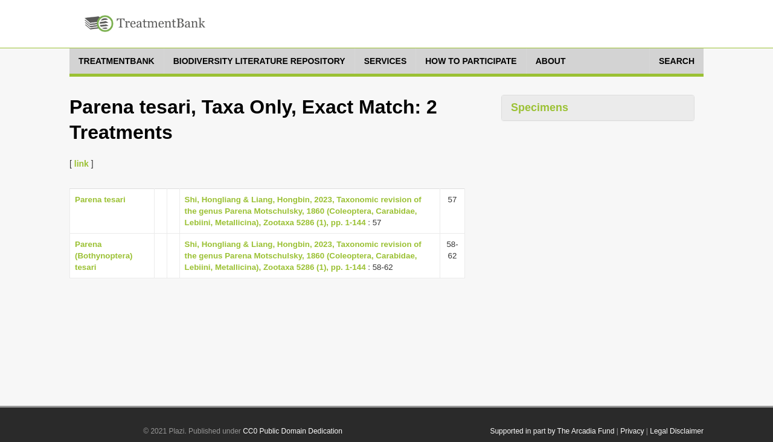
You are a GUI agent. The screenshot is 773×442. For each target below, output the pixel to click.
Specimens (539, 107)
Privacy (632, 431)
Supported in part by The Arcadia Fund (552, 431)
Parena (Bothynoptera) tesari (104, 256)
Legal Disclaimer (677, 431)
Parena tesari (100, 199)
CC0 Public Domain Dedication (292, 431)
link (81, 163)
